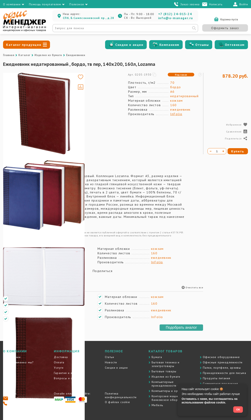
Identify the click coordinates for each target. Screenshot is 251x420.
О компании (12, 357)
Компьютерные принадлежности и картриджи (174, 383)
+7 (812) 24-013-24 (175, 14)
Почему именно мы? (18, 362)
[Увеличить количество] (223, 151)
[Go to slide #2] (15, 100)
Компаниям (169, 45)
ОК (238, 409)
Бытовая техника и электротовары (166, 364)
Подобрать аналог (181, 327)
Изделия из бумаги (48, 55)
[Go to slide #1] (15, 81)
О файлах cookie (117, 402)
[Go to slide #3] (15, 120)
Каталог (24, 55)
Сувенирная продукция (220, 383)
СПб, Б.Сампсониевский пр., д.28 (88, 18)
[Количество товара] (217, 151)
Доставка (61, 357)
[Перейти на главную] (24, 30)
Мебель (157, 405)
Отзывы (202, 45)
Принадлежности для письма (224, 373)
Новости (111, 362)
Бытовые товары (164, 371)
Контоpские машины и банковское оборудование (172, 398)
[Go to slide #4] (15, 139)
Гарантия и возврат (68, 373)
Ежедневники (75, 55)
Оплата (59, 362)
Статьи (109, 357)
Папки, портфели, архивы (222, 367)
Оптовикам (235, 45)
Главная (8, 55)
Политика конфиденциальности (121, 395)
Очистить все (192, 287)
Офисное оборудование (221, 357)
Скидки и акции (129, 45)
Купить (237, 151)
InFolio (176, 114)
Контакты (9, 367)
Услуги (58, 367)
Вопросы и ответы (67, 378)
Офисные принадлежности (223, 362)
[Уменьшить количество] (211, 151)
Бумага (157, 357)
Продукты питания (216, 378)
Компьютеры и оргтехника (171, 391)
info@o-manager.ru (175, 18)
